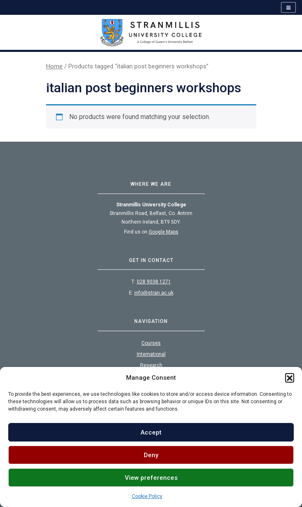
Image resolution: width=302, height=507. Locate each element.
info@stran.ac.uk (153, 293)
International (151, 354)
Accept (151, 432)
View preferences (151, 477)
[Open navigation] (288, 7)
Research (151, 365)
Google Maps (163, 232)
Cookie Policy (147, 496)
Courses (151, 343)
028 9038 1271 (154, 282)
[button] (290, 378)
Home (54, 66)
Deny (151, 455)
